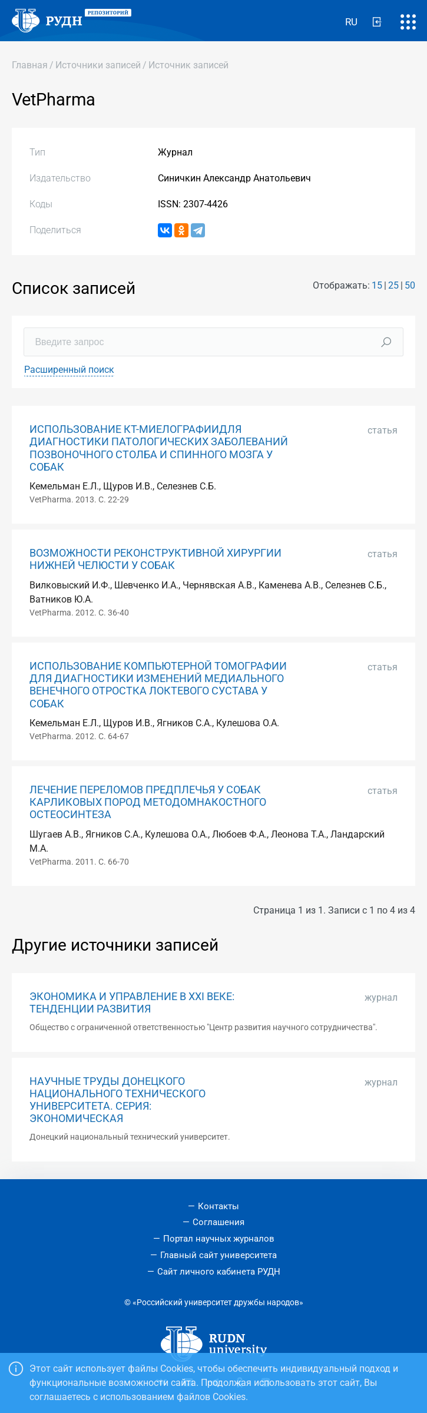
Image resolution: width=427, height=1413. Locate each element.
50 (410, 285)
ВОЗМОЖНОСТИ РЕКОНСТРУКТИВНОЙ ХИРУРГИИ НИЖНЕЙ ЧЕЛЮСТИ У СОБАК (155, 559)
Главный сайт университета (218, 1255)
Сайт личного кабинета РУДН (218, 1271)
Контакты (218, 1206)
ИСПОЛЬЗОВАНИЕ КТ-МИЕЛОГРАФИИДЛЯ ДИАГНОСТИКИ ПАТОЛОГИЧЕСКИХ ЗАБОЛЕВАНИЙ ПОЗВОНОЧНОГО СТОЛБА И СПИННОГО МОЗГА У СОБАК (158, 447)
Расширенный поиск (69, 369)
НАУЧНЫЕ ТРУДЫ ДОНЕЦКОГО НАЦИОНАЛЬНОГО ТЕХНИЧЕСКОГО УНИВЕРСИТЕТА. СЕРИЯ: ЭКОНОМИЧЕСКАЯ (117, 1100)
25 (393, 285)
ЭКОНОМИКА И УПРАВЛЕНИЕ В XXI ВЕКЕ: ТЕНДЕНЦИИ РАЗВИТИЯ (131, 1003)
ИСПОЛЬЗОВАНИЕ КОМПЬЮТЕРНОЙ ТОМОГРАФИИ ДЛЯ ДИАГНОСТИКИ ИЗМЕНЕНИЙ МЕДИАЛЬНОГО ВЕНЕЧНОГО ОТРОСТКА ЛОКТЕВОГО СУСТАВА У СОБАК (158, 684)
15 (377, 285)
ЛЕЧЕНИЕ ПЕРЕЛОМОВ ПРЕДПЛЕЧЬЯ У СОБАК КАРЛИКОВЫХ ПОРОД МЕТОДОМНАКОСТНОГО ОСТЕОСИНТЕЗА (147, 802)
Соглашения (218, 1222)
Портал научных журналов (218, 1238)
